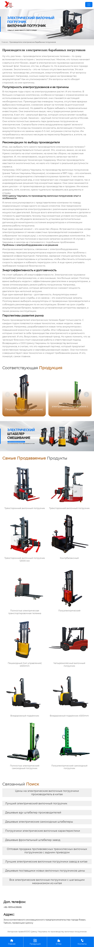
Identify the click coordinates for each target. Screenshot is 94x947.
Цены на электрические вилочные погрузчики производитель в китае (47, 792)
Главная (5, 42)
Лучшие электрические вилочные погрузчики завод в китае (46, 861)
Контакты (82, 942)
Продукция (35, 942)
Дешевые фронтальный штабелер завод (32, 840)
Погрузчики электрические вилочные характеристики (42, 830)
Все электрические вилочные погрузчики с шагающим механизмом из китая (47, 881)
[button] (86, 394)
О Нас (58, 942)
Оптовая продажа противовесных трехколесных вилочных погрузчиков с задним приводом (47, 850)
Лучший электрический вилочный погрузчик (36, 803)
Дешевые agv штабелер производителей (33, 812)
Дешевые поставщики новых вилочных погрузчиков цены (45, 870)
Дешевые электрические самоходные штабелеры (39, 821)
